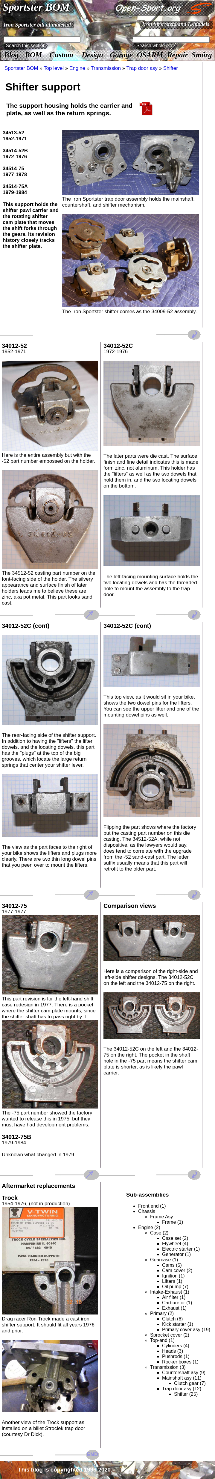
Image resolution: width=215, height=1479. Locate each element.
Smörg (202, 55)
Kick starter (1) (177, 1324)
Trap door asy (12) (181, 1388)
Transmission (106, 68)
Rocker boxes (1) (180, 1361)
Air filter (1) (173, 1297)
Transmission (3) (168, 1367)
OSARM (150, 55)
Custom (61, 55)
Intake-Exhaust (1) (169, 1291)
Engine (77, 68)
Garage (121, 55)
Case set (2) (175, 1238)
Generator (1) (176, 1254)
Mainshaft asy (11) (182, 1377)
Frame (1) (172, 1222)
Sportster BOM (36, 7)
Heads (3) (172, 1351)
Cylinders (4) (175, 1345)
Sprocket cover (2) (169, 1334)
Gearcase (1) (164, 1259)
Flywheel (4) (175, 1243)
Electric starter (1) (181, 1249)
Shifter (170, 68)
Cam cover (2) (177, 1270)
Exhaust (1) (174, 1308)
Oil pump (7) (175, 1286)
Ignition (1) (173, 1275)
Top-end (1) (162, 1340)
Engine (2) (149, 1227)
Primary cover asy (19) (186, 1329)
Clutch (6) (172, 1318)
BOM (33, 55)
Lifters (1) (172, 1281)
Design (92, 55)
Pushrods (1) (176, 1356)
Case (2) (159, 1232)
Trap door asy (142, 68)
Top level (54, 68)
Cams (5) (172, 1265)
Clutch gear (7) (190, 1383)
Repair (177, 55)
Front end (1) (152, 1206)
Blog (11, 55)
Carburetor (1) (177, 1302)
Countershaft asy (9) (183, 1372)
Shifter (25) (186, 1394)
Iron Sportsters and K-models (175, 24)
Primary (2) (162, 1313)
